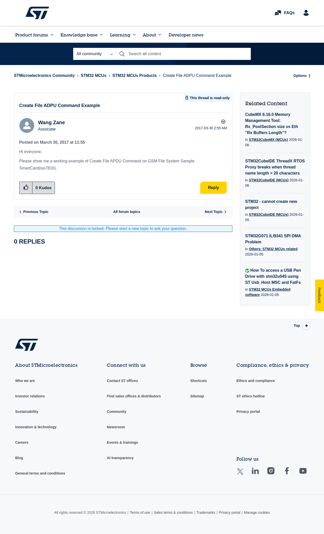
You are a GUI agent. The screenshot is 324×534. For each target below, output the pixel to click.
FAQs (289, 13)
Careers (21, 442)
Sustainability (26, 412)
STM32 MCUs (93, 75)
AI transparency (120, 458)
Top (297, 326)
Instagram (275, 474)
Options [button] (300, 76)
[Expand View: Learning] (134, 34)
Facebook (291, 474)
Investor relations (30, 396)
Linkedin (259, 474)
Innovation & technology (35, 427)
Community (116, 412)
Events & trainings (122, 442)
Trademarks (205, 512)
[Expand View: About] (159, 34)
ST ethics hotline (250, 396)
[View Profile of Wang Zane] (51, 122)
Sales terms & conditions (173, 512)
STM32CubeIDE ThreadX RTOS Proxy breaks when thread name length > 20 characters (275, 167)
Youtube (307, 474)
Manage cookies (257, 512)
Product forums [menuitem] (31, 34)
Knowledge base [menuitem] (78, 34)
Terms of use (140, 512)
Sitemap (197, 396)
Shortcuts (198, 381)
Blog (19, 458)
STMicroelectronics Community (37, 13)
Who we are (25, 381)
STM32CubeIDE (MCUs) (268, 180)
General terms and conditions (40, 473)
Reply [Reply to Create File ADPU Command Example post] (213, 187)
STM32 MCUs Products (134, 75)
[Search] (183, 54)
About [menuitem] (149, 34)
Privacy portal (248, 412)
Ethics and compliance (255, 381)
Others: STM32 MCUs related (273, 249)
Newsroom (116, 427)
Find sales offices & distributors (134, 396)
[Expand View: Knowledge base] (101, 34)
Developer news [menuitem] (186, 34)
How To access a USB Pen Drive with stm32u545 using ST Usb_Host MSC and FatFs (273, 276)
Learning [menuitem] (120, 34)
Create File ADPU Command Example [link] (197, 75)
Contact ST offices (122, 381)
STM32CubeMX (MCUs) (268, 140)
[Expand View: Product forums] (51, 34)
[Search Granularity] (94, 54)
